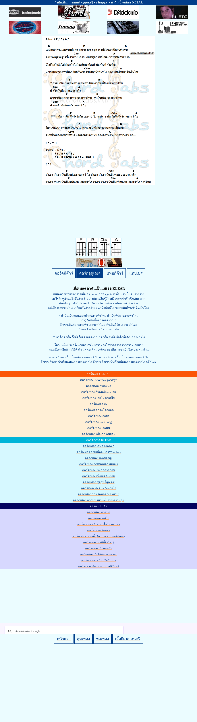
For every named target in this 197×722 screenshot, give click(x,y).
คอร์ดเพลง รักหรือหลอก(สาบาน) (98, 494)
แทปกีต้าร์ (115, 273)
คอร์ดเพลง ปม (99, 404)
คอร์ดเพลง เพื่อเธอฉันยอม (98, 476)
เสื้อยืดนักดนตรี (127, 639)
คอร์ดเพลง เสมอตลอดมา (98, 446)
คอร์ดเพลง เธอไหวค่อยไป (98, 398)
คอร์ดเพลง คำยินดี (98, 512)
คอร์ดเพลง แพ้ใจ (98, 518)
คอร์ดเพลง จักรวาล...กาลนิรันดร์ (98, 566)
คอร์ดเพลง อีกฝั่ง (98, 416)
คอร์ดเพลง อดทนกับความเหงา (98, 464)
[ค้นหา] (63, 631)
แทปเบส (136, 273)
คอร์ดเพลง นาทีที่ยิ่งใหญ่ (98, 542)
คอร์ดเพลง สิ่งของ (98, 530)
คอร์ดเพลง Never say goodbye (98, 379)
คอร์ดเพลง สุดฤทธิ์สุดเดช (99, 482)
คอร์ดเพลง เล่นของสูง (98, 458)
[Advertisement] (99, 595)
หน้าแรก (64, 639)
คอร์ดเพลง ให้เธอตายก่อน (98, 470)
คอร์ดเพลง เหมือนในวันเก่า (98, 560)
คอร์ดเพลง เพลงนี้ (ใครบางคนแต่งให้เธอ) (98, 536)
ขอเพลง (102, 639)
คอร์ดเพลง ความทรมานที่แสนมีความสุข (98, 500)
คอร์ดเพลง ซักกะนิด (98, 386)
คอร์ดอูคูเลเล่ (90, 273)
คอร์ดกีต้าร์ (64, 273)
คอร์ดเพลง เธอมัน (98, 428)
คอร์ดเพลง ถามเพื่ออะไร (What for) (98, 452)
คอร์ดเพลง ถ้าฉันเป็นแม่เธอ (98, 392)
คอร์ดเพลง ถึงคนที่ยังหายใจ (98, 488)
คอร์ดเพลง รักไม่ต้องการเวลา (98, 554)
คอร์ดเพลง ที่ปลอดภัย (98, 548)
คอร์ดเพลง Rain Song (98, 422)
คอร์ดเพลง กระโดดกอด (99, 410)
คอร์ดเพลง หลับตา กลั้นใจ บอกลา (98, 524)
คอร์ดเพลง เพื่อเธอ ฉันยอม (98, 434)
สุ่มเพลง (83, 639)
